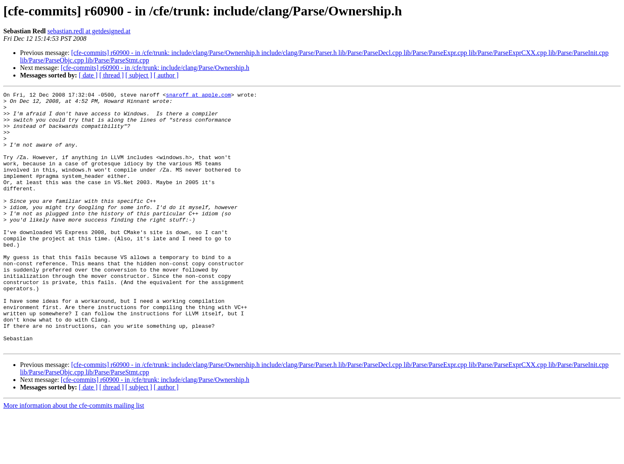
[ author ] (166, 75)
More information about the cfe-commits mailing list (73, 456)
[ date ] (88, 75)
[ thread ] (111, 75)
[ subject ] (138, 75)
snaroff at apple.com (198, 96)
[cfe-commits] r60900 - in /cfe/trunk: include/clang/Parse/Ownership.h (155, 67)
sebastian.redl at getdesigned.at (89, 31)
